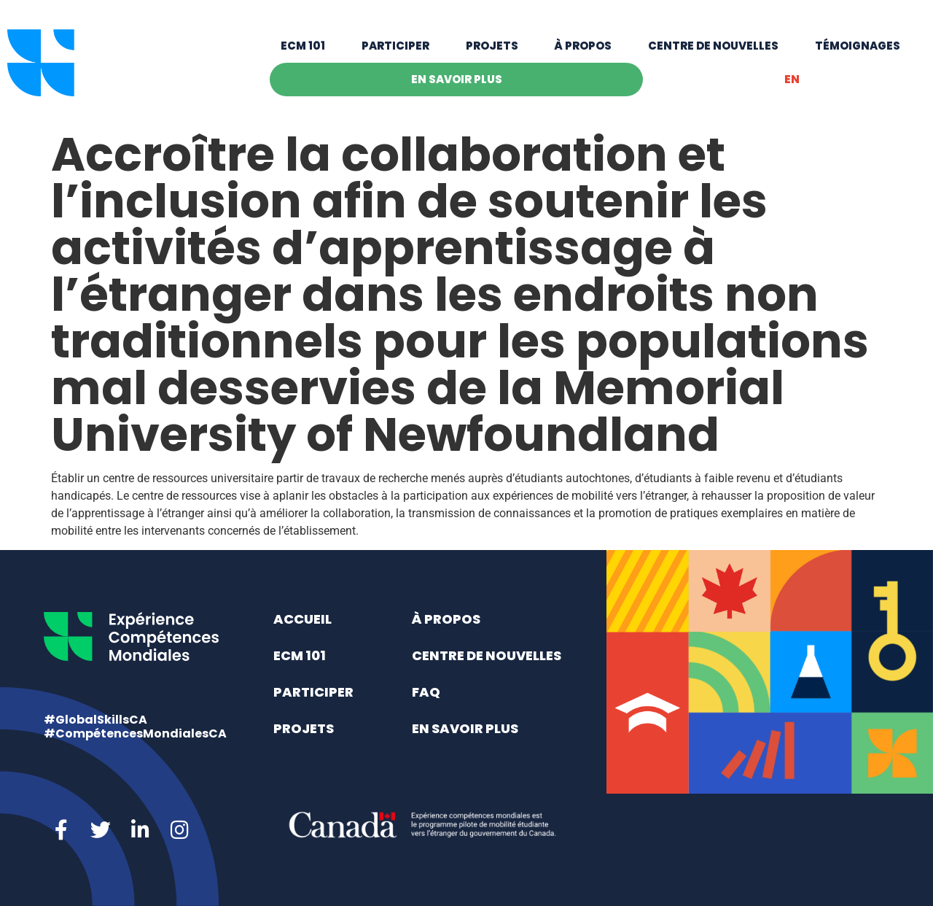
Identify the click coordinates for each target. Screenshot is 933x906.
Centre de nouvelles (713, 45)
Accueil (302, 619)
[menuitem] (791, 79)
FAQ (426, 692)
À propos (583, 45)
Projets (492, 45)
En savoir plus (456, 79)
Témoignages (857, 45)
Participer (395, 45)
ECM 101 (303, 45)
